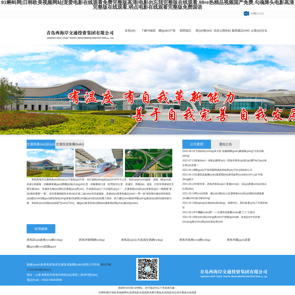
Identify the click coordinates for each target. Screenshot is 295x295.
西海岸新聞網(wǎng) (91, 239)
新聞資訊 (185, 30)
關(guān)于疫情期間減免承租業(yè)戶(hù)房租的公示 (223, 169)
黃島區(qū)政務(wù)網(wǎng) (44, 239)
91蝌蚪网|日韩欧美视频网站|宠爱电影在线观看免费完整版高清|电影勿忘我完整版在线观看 (148, 292)
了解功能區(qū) (148, 36)
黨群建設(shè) (241, 30)
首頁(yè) (130, 30)
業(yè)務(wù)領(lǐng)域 (204, 36)
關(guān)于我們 (167, 36)
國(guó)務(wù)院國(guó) (41, 246)
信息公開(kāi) (222, 30)
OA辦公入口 (257, 13)
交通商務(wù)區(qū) (41, 144)
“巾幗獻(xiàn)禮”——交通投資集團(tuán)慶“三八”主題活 (225, 212)
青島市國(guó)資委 (238, 239)
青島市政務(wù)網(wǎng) (194, 239)
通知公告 (225, 144)
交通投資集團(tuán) (70, 144)
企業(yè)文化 (259, 30)
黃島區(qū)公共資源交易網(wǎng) (142, 239)
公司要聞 (196, 144)
